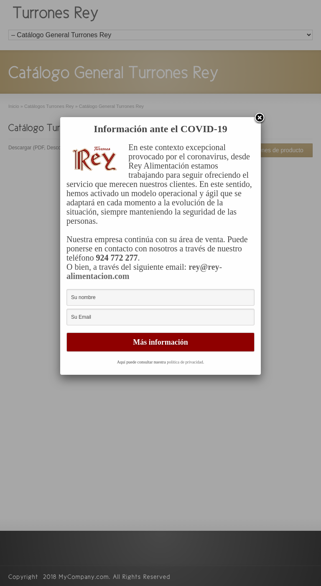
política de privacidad (185, 362)
